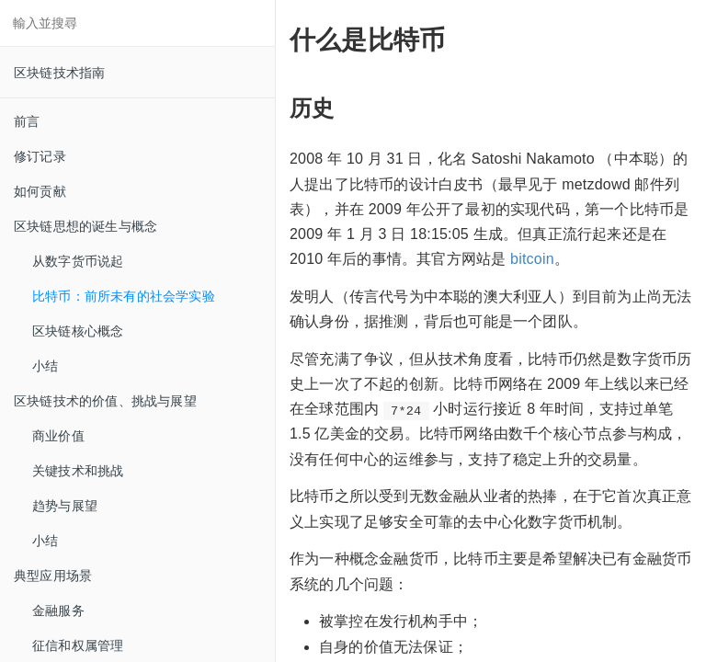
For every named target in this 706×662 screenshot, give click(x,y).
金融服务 (58, 610)
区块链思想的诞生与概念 (85, 226)
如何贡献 (40, 191)
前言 (27, 121)
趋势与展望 (64, 505)
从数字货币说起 (77, 261)
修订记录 (40, 156)
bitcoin (532, 259)
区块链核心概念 (77, 331)
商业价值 (58, 435)
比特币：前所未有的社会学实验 (123, 296)
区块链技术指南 (59, 72)
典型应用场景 (53, 575)
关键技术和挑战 (77, 470)
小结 (45, 366)
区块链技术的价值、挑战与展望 (105, 401)
